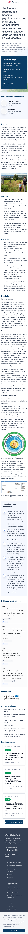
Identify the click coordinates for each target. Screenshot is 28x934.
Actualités (9, 903)
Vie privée (10, 912)
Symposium (10, 877)
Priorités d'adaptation (13, 893)
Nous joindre (10, 906)
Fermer (14, 930)
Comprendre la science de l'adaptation (14, 870)
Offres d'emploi (11, 909)
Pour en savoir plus (8, 926)
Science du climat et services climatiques (15, 889)
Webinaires (10, 874)
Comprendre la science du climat (14, 866)
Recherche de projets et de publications (14, 896)
